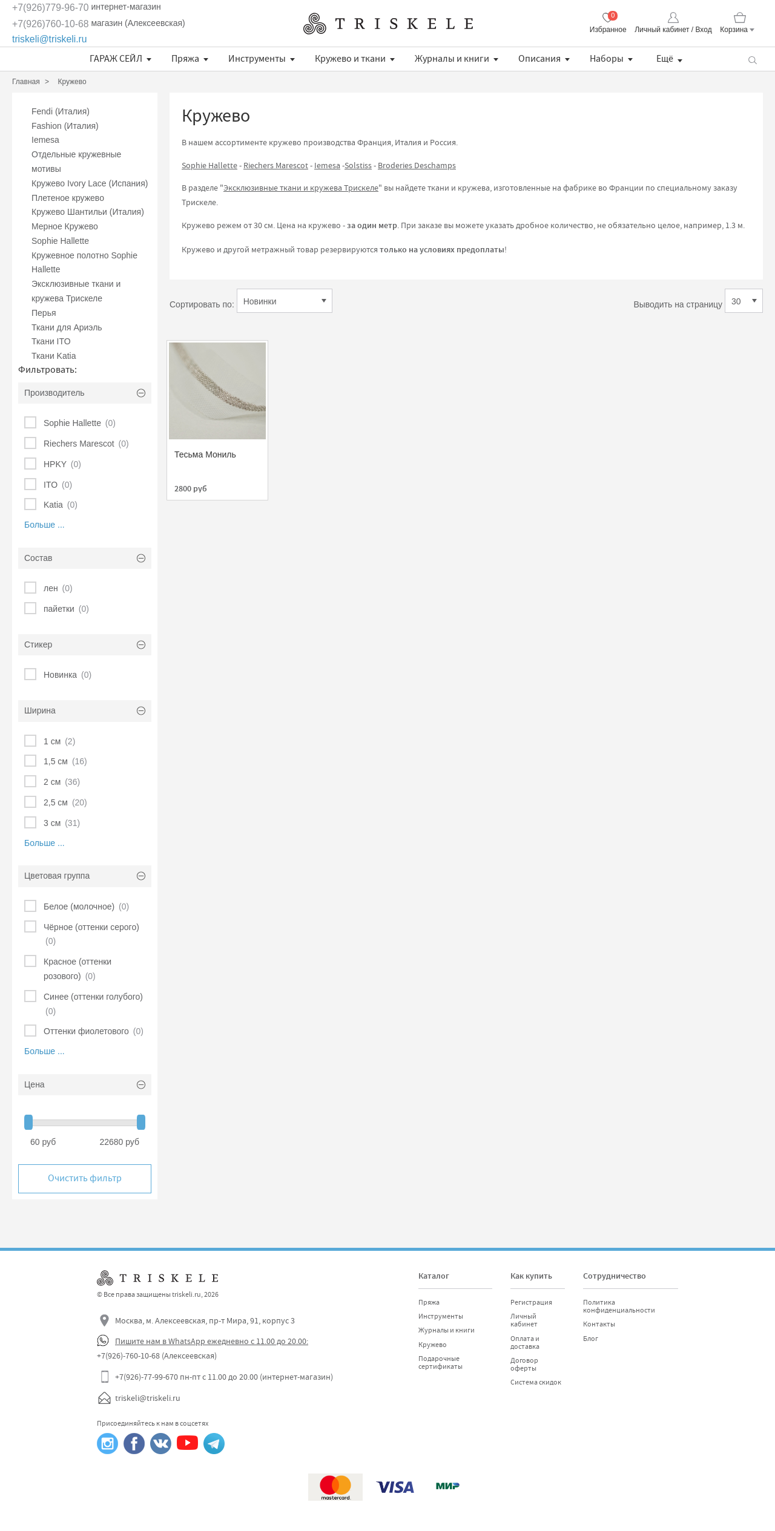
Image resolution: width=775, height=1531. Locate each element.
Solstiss (358, 165)
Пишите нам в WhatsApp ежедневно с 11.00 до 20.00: (211, 1341)
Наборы (607, 59)
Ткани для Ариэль (66, 327)
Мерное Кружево (64, 226)
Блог (590, 1338)
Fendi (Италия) (60, 111)
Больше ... (44, 524)
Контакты (599, 1324)
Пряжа (185, 59)
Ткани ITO (51, 341)
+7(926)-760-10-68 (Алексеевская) (157, 1355)
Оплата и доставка (524, 1342)
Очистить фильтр (85, 1178)
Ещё (664, 59)
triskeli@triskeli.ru (49, 39)
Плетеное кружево (67, 198)
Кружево (432, 1344)
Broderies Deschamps (417, 165)
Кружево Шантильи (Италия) (87, 212)
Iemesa (45, 140)
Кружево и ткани (350, 59)
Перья (43, 313)
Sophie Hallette (60, 241)
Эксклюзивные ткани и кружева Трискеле (300, 187)
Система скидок (535, 1382)
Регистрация (531, 1302)
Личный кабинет (524, 1320)
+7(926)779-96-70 (50, 7)
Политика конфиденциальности (619, 1306)
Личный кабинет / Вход (673, 29)
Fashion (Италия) (65, 126)
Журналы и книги (452, 59)
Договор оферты (524, 1364)
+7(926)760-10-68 (50, 24)
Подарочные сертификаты (440, 1362)
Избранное (608, 29)
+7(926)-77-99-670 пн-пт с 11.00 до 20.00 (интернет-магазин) (224, 1376)
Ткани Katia (53, 356)
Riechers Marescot (275, 165)
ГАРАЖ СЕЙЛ (116, 59)
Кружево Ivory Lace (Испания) (89, 183)
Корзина (734, 29)
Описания (539, 59)
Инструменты (257, 59)
